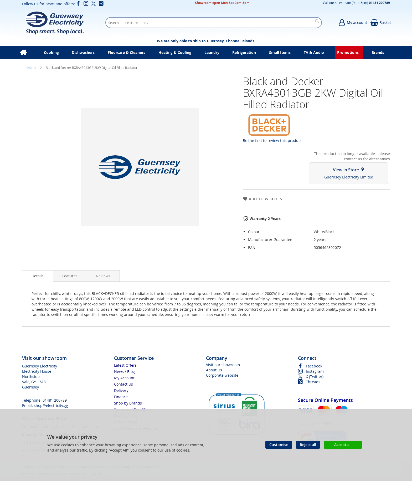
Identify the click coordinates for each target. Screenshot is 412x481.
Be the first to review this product (272, 140)
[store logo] (54, 22)
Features (70, 275)
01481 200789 (55, 400)
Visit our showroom (223, 364)
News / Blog (124, 371)
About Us (214, 369)
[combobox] (213, 22)
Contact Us (123, 384)
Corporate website (222, 375)
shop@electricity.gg (51, 405)
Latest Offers (125, 365)
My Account (124, 377)
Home (32, 67)
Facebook (314, 366)
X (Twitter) (314, 376)
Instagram (315, 371)
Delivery (121, 390)
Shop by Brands (128, 403)
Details (38, 275)
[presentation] (37, 276)
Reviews (103, 275)
